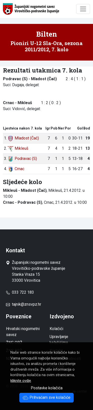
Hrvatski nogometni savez (23, 331)
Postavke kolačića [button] (46, 388)
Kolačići (56, 328)
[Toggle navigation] (83, 9)
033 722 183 (20, 292)
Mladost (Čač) (23, 138)
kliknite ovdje (20, 380)
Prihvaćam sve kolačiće (46, 397)
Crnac (15, 168)
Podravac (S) (22, 158)
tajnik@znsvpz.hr (26, 304)
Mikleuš (17, 148)
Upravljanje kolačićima (59, 339)
